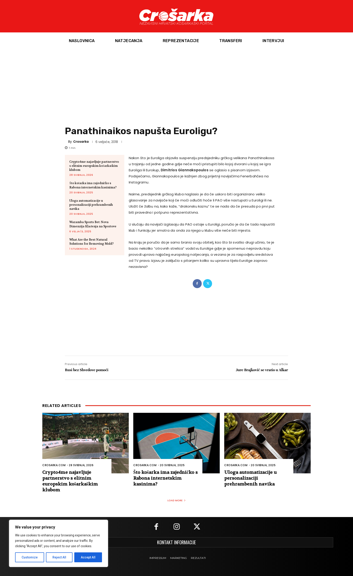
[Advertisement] (176, 83)
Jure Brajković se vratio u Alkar (262, 370)
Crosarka (81, 141)
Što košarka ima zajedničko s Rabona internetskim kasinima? (93, 185)
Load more (176, 500)
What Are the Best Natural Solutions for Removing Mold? (91, 242)
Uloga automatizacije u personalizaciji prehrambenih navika (91, 205)
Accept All (88, 557)
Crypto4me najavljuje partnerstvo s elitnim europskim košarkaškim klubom (94, 166)
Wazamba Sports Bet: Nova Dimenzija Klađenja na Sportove (92, 224)
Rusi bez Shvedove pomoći (86, 370)
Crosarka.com (54, 465)
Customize (30, 557)
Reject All (59, 557)
